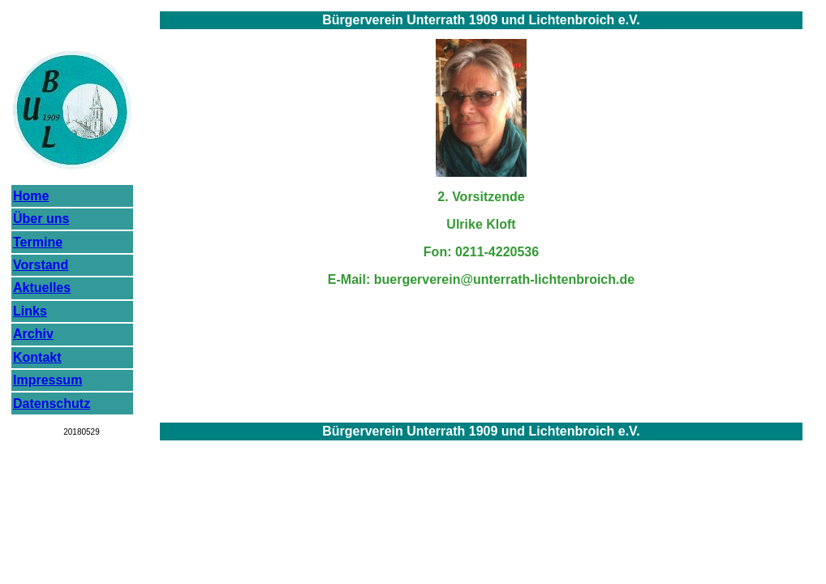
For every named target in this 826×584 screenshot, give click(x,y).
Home (31, 196)
